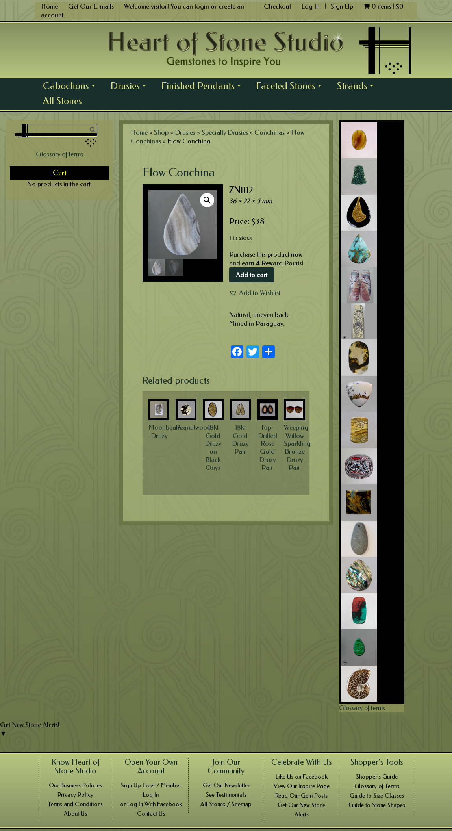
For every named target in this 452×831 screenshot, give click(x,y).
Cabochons (71, 86)
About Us (75, 813)
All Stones (62, 100)
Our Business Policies (75, 785)
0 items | (383, 6)
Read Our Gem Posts (301, 795)
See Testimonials (226, 794)
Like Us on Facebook (302, 776)
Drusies (130, 86)
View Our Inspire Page (302, 786)
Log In (311, 6)
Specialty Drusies (225, 132)
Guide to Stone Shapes (376, 805)
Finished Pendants (203, 86)
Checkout (277, 6)
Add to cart (251, 275)
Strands (357, 86)
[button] (254, 292)
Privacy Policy (75, 794)
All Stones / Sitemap (226, 804)
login (202, 6)
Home (49, 6)
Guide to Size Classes (377, 795)
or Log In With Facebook (151, 804)
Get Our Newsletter (226, 785)
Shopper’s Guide (377, 776)
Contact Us (151, 813)
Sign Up (342, 6)
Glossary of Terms (376, 786)
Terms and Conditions (75, 804)
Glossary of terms (59, 154)
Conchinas (269, 132)
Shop (161, 132)
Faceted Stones (291, 86)
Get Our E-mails (91, 6)
